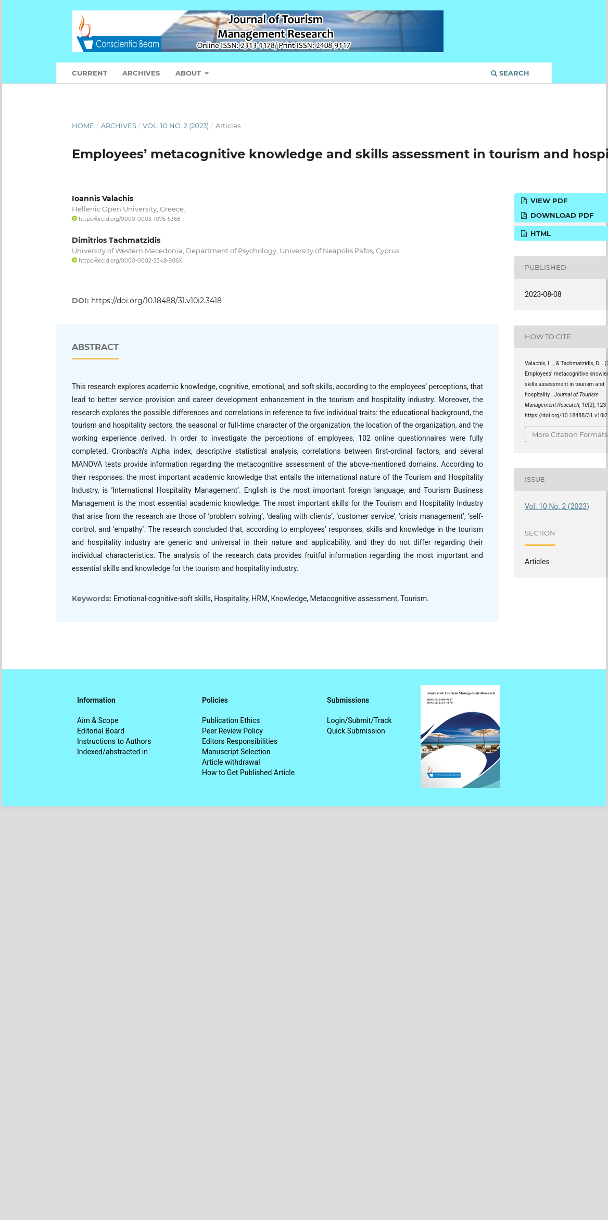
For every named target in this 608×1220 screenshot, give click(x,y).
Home (83, 125)
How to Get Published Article (248, 772)
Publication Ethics (231, 720)
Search (510, 73)
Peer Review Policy (232, 731)
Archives (141, 73)
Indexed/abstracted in (112, 752)
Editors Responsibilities (239, 741)
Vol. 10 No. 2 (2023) (176, 125)
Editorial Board (100, 731)
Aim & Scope (97, 720)
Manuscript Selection (236, 752)
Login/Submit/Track (359, 720)
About (189, 73)
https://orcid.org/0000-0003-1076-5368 (126, 219)
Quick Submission (356, 731)
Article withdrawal (231, 762)
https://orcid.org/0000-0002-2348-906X (127, 260)
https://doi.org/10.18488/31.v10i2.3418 (156, 300)
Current (89, 73)
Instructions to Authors (114, 741)
